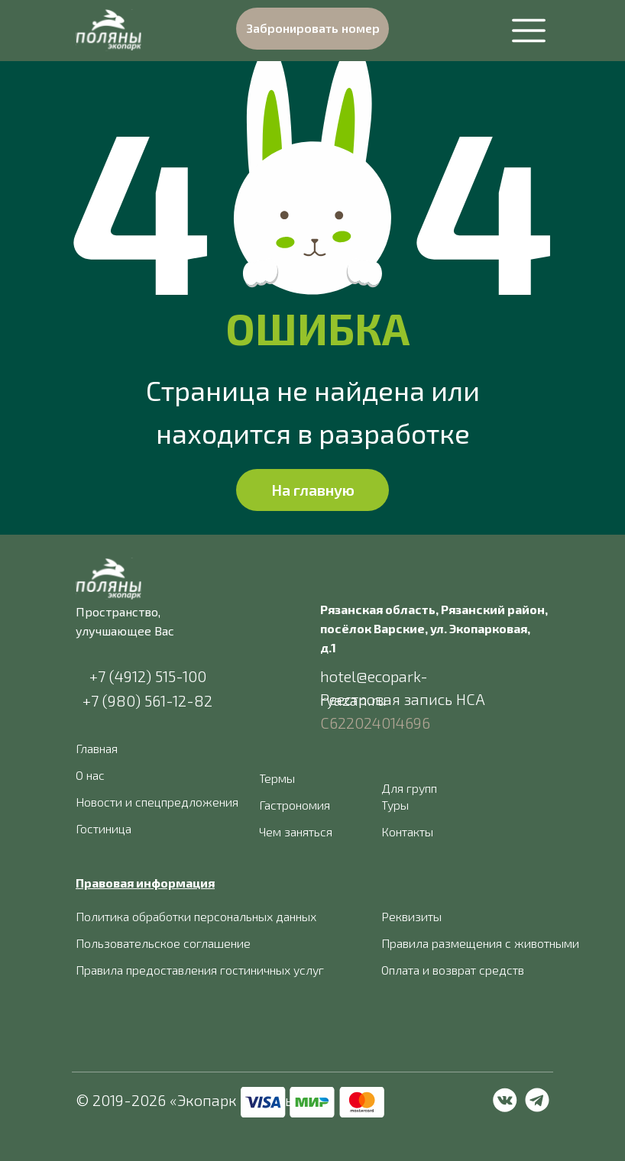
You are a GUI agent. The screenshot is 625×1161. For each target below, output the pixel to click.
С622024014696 (375, 722)
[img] (108, 30)
